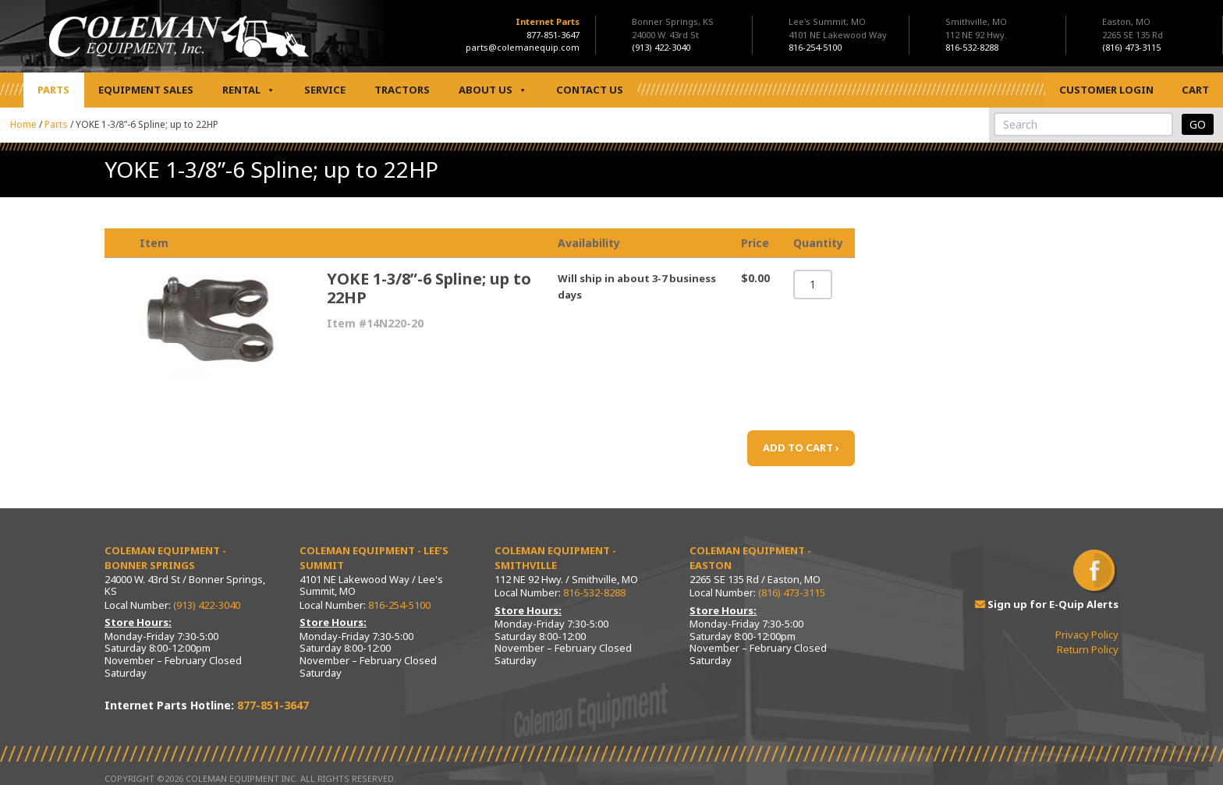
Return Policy (1087, 649)
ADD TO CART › (801, 447)
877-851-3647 (553, 35)
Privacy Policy (1086, 635)
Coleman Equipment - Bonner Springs (165, 558)
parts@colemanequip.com (523, 47)
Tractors (402, 90)
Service (325, 90)
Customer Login (1106, 90)
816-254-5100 (399, 605)
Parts (53, 90)
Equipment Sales (145, 90)
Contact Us (589, 90)
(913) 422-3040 (206, 605)
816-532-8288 (594, 592)
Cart (1195, 90)
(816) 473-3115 (791, 592)
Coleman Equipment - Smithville (555, 558)
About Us (493, 90)
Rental (248, 90)
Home (23, 124)
